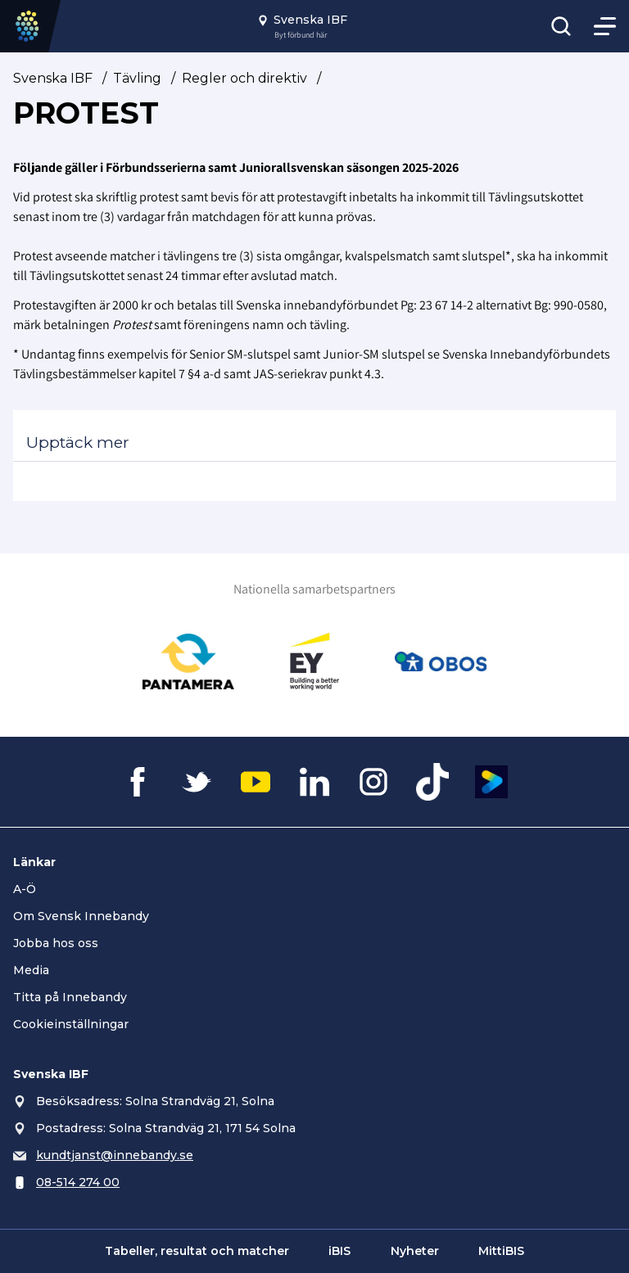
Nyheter (415, 1251)
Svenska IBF (53, 78)
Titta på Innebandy (70, 997)
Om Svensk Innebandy (81, 916)
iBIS (339, 1251)
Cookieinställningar (71, 1024)
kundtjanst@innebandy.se (114, 1155)
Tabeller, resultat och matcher (197, 1251)
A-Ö (24, 889)
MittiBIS (501, 1251)
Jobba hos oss (55, 943)
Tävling (137, 78)
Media (31, 970)
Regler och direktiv (244, 78)
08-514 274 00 (78, 1182)
